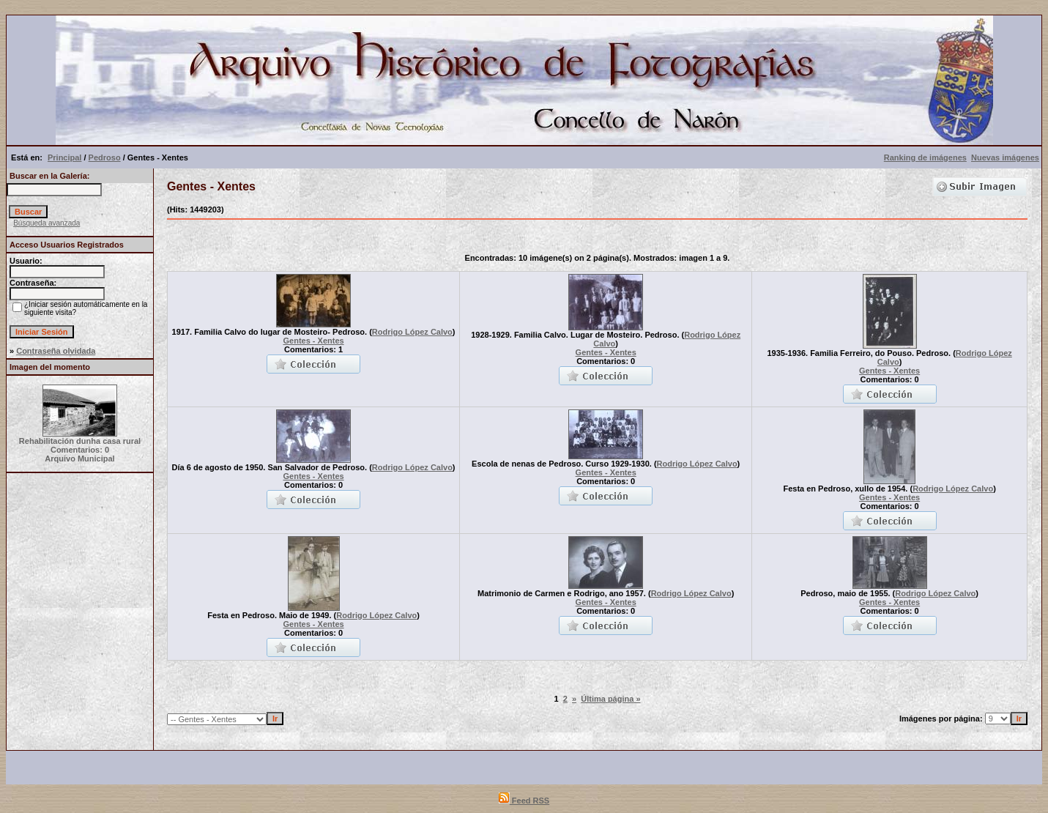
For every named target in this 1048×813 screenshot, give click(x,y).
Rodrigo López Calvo (412, 331)
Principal (64, 157)
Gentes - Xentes (313, 340)
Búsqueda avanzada (46, 223)
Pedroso (105, 157)
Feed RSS (524, 800)
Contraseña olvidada (55, 350)
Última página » (610, 698)
